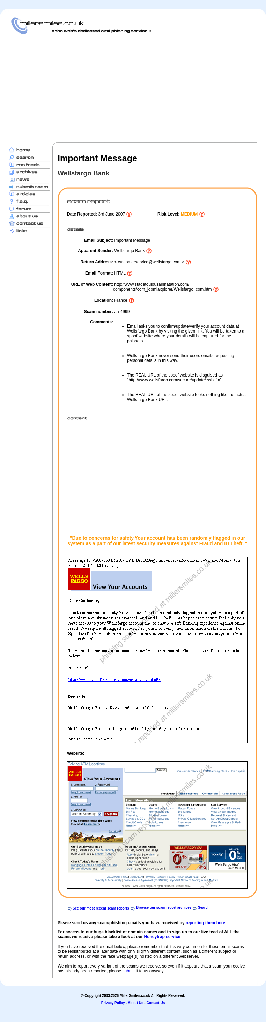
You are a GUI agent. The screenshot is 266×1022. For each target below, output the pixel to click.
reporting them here (205, 922)
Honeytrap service (162, 936)
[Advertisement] (104, 88)
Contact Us (155, 1003)
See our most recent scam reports (101, 908)
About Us (135, 1003)
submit (128, 971)
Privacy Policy (113, 1003)
